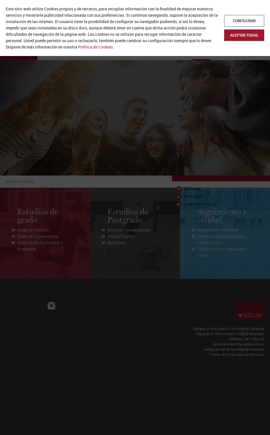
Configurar (244, 20)
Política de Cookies (95, 47)
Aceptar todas (244, 35)
